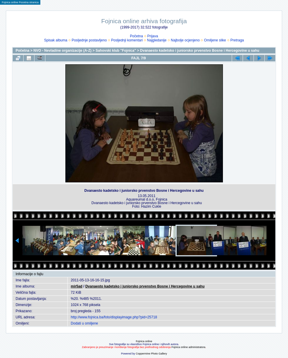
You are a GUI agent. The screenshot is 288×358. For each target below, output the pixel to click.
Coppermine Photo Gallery (151, 353)
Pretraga (237, 40)
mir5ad (76, 286)
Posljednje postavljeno (89, 40)
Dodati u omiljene (84, 323)
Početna (136, 36)
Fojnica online (144, 341)
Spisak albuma (55, 40)
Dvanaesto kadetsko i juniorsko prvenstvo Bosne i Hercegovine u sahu (199, 50)
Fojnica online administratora (188, 347)
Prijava (152, 36)
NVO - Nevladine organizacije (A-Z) (62, 50)
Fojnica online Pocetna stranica (20, 2)
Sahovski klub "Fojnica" (115, 50)
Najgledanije (156, 40)
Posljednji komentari (127, 40)
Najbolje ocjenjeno (185, 40)
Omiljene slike (215, 40)
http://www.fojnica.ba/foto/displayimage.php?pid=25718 (114, 317)
